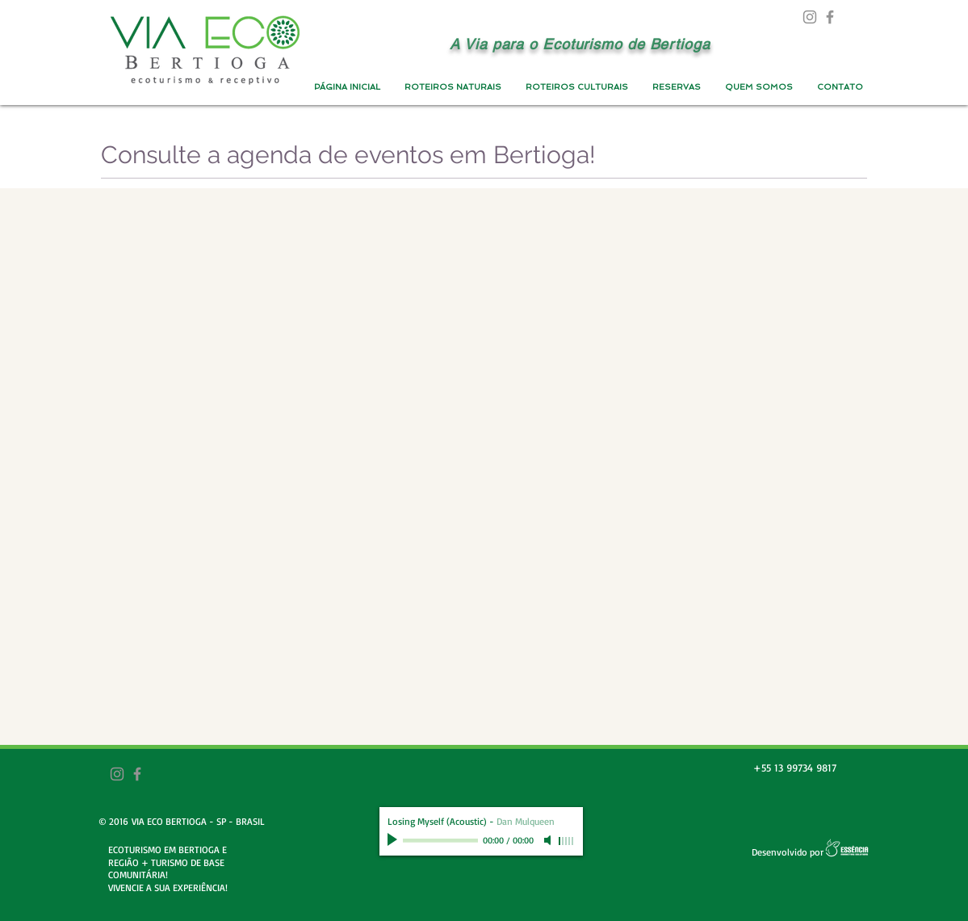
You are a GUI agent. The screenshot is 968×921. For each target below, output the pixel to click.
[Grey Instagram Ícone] (810, 17)
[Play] (394, 840)
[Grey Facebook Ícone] (830, 17)
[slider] (567, 841)
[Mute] (549, 840)
